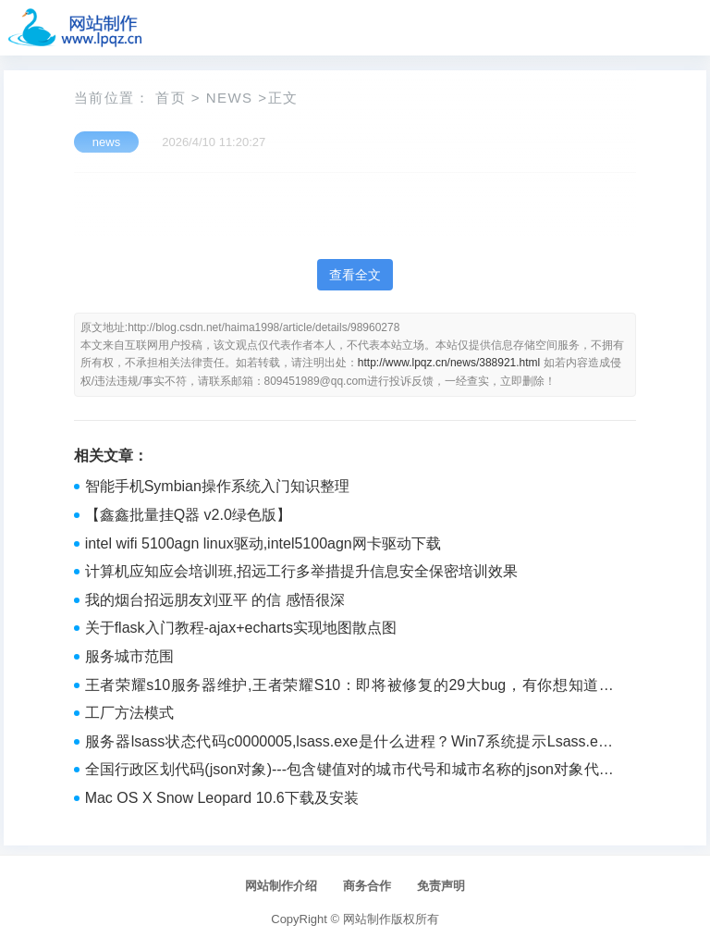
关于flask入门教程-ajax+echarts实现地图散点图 (241, 627)
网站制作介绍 (281, 886)
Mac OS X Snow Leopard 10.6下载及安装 (222, 798)
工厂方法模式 (129, 713)
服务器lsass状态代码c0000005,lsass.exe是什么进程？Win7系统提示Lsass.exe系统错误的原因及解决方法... (349, 744)
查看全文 (355, 274)
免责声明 (441, 886)
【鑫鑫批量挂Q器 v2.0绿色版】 (188, 515)
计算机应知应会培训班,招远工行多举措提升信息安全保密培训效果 (301, 571)
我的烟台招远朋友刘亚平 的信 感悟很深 (215, 600)
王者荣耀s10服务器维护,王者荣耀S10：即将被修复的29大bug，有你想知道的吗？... (349, 687)
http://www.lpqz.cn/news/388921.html (449, 362)
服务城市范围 (129, 656)
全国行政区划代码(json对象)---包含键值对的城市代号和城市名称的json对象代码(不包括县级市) (349, 771)
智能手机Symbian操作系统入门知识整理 (217, 486)
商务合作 (367, 886)
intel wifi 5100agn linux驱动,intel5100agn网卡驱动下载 (263, 543)
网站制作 (367, 919)
